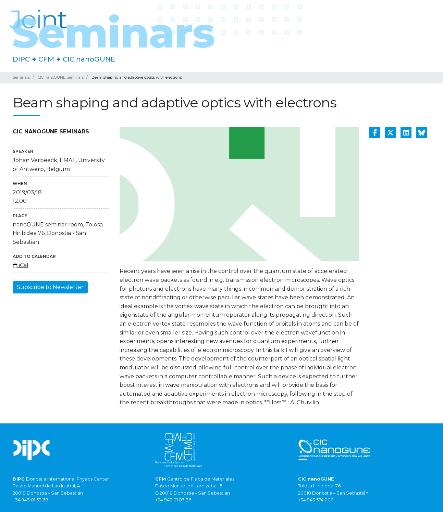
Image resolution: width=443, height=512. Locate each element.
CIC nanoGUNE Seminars (61, 77)
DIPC (21, 59)
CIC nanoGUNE (89, 59)
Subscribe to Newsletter (50, 287)
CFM (46, 59)
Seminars (21, 77)
